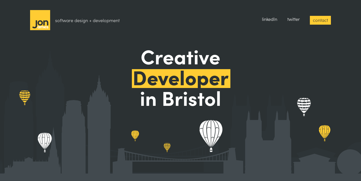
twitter (293, 19)
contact (320, 20)
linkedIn (269, 19)
